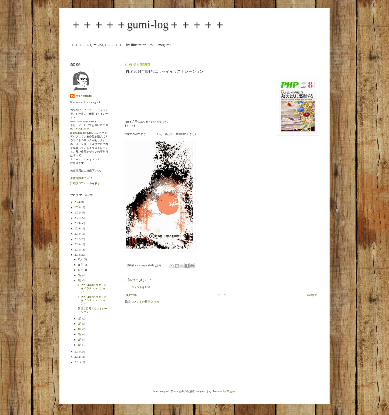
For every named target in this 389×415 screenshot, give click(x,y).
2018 (77, 233)
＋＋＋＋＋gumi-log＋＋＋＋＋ (147, 24)
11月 (80, 264)
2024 (77, 201)
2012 (77, 356)
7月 (80, 280)
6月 (80, 318)
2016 (77, 244)
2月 (80, 339)
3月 (80, 334)
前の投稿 (312, 295)
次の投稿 (131, 295)
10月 (81, 269)
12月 (81, 259)
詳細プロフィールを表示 (85, 183)
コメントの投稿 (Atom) (145, 301)
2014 (77, 254)
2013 (77, 351)
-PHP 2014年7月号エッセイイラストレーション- (91, 300)
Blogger (230, 391)
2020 (77, 223)
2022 (77, 212)
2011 (77, 362)
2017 (77, 239)
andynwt (200, 391)
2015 (77, 249)
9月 (80, 275)
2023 (77, 207)
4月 (80, 329)
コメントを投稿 (140, 287)
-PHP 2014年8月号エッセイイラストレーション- (91, 288)
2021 (77, 217)
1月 (80, 344)
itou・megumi (84, 95)
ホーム (222, 295)
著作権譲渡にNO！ (81, 178)
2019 (77, 228)
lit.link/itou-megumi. (81, 132)
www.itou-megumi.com (83, 121)
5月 (80, 323)
